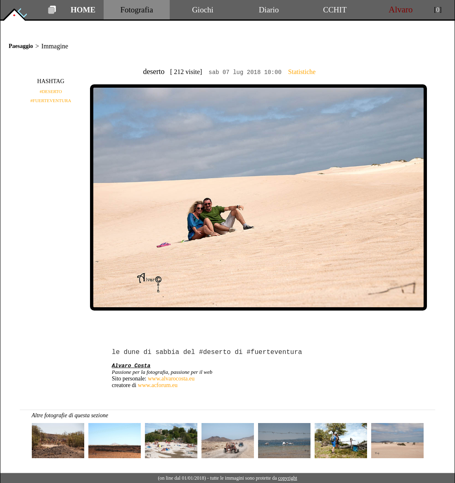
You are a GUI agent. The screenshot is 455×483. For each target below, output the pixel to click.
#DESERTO (51, 91)
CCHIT (335, 9)
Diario (269, 9)
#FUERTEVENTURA (51, 100)
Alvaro (401, 9)
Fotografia (136, 9)
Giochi (202, 9)
